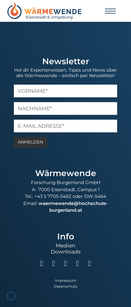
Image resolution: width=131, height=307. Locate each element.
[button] (11, 296)
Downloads (65, 252)
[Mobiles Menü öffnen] (110, 11)
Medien (65, 245)
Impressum (65, 280)
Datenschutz (65, 286)
